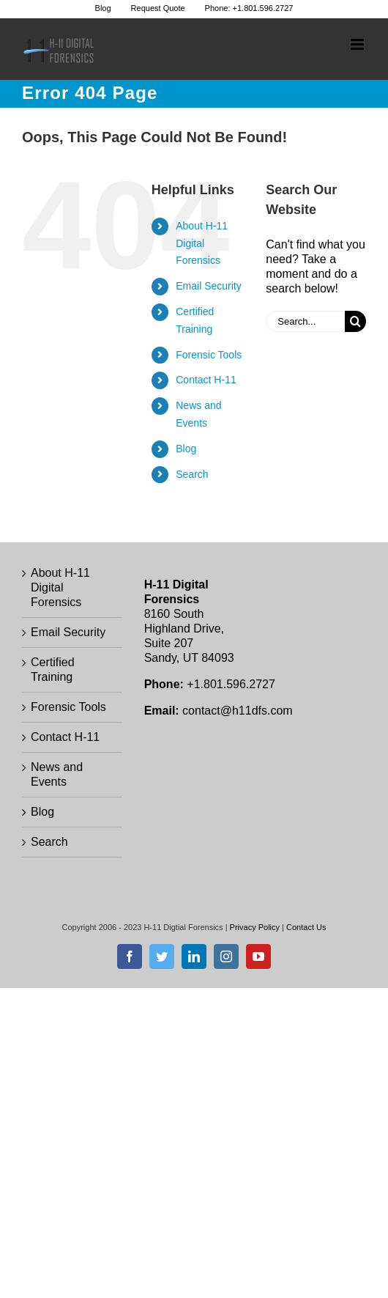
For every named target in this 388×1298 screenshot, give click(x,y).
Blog (186, 448)
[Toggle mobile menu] (358, 44)
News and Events (57, 774)
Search (192, 474)
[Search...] (305, 321)
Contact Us (306, 927)
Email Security (208, 286)
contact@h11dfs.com (237, 710)
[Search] (355, 321)
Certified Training (53, 669)
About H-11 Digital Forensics (202, 243)
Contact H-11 (206, 380)
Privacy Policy (255, 927)
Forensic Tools (209, 355)
